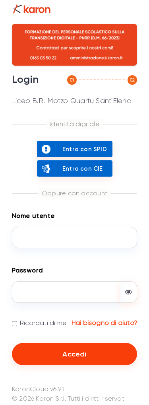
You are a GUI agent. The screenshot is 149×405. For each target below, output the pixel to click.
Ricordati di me (43, 323)
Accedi (74, 354)
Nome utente (33, 216)
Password (27, 270)
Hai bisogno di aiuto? (104, 323)
